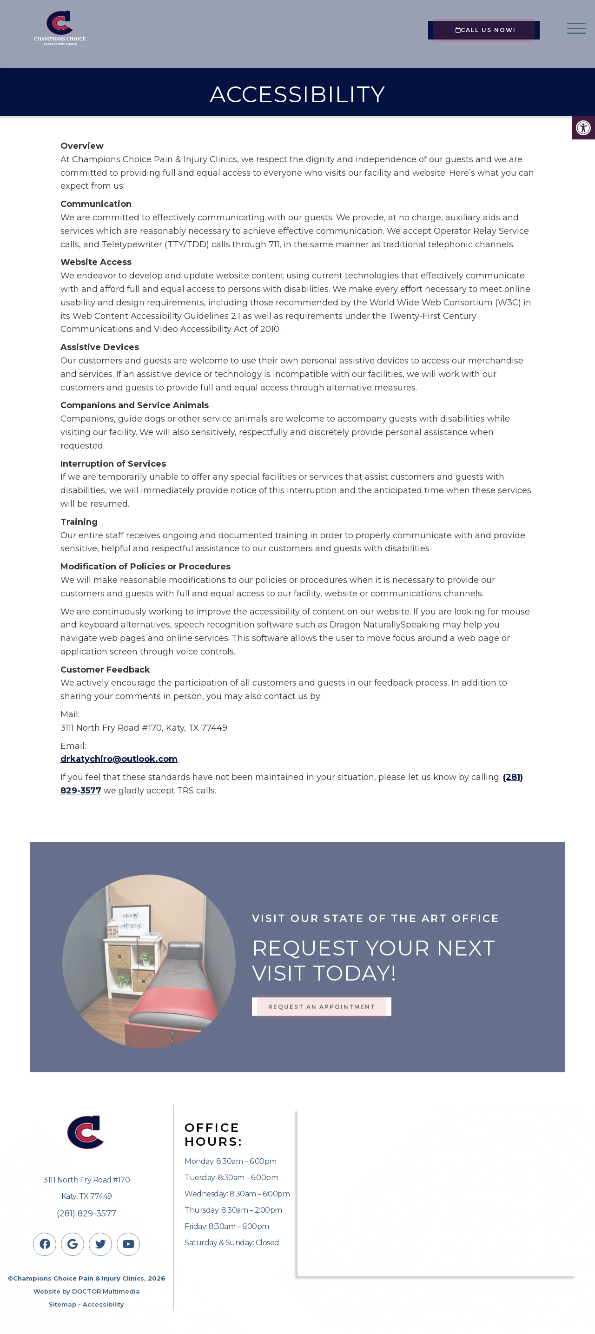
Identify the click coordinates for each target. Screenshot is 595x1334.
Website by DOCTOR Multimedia (86, 1291)
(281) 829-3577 (86, 1214)
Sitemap (62, 1304)
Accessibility (103, 1304)
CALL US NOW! (486, 29)
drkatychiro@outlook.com (119, 759)
